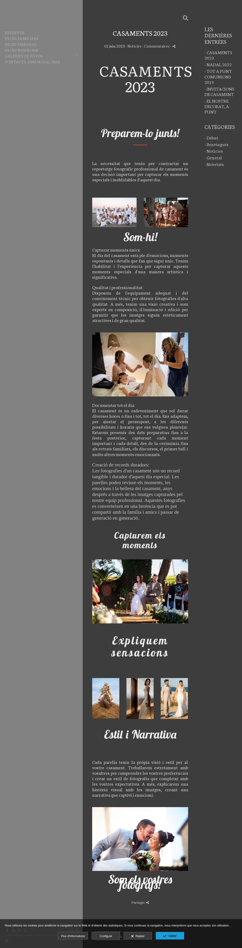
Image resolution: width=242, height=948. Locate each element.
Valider (170, 936)
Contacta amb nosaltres (32, 61)
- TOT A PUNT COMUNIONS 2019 (218, 76)
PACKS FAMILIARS (22, 38)
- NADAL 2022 (218, 64)
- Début (211, 137)
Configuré (106, 936)
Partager (140, 902)
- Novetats (214, 164)
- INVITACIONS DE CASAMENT (219, 91)
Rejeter (137, 936)
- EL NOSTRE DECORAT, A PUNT (216, 106)
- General (213, 157)
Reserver (15, 32)
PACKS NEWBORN (21, 50)
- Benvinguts (216, 144)
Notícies (134, 45)
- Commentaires (156, 45)
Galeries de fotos (24, 55)
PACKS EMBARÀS (21, 44)
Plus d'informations (73, 936)
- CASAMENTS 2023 (218, 55)
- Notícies (213, 151)
